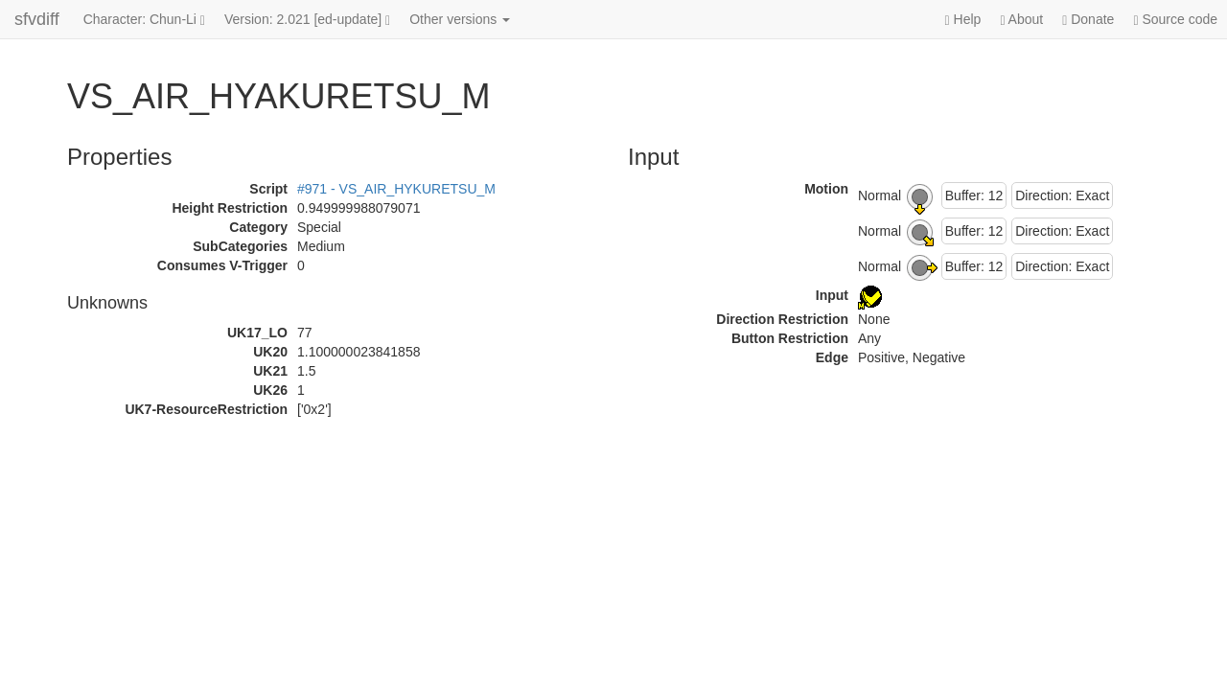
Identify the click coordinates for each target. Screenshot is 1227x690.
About (1021, 20)
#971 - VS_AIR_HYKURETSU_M (396, 188)
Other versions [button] (459, 19)
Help (963, 20)
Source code (1175, 20)
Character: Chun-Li (144, 20)
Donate (1088, 20)
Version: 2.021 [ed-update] (307, 20)
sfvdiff (36, 19)
